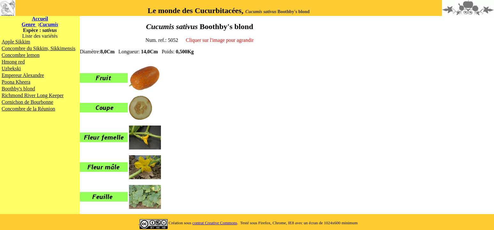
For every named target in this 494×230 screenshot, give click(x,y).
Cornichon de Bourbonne (27, 102)
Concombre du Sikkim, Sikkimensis (38, 48)
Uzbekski (11, 68)
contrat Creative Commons (214, 222)
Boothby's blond (18, 88)
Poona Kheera (16, 82)
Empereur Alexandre (23, 75)
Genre (29, 24)
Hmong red (13, 62)
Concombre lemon (21, 55)
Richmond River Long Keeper (33, 95)
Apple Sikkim (16, 41)
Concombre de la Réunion (28, 108)
